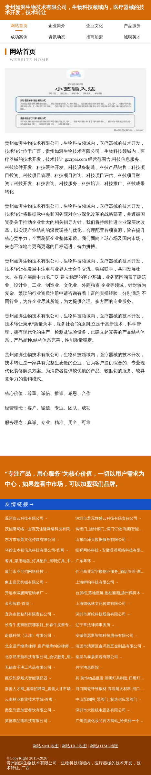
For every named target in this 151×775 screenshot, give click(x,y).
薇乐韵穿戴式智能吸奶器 (26, 678)
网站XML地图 (46, 745)
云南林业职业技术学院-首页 (29, 699)
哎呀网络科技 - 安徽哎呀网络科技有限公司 (111, 550)
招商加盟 (94, 37)
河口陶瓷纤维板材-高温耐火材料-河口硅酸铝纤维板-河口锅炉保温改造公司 (111, 689)
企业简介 (56, 25)
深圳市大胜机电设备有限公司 (101, 710)
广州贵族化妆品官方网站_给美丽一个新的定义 (111, 720)
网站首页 (19, 25)
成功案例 (19, 37)
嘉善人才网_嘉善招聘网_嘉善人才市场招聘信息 (40, 689)
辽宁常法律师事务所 (93, 625)
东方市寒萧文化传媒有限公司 (30, 539)
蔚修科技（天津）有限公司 (28, 635)
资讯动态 (56, 37)
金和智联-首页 (17, 603)
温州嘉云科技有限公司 (24, 518)
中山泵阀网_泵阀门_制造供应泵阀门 (106, 699)
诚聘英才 (132, 37)
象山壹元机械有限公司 (24, 582)
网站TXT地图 (74, 745)
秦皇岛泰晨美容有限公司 (97, 657)
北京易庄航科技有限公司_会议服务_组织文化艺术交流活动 (40, 657)
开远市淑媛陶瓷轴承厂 (24, 593)
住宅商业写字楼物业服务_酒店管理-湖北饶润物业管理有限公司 (111, 571)
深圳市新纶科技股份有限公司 (101, 614)
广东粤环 (83, 561)
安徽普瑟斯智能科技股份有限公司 (105, 635)
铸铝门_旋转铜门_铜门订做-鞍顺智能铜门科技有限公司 (111, 529)
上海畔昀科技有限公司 (95, 582)
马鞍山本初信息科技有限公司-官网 (34, 550)
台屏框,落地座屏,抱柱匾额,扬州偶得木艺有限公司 (111, 593)
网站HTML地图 (104, 745)
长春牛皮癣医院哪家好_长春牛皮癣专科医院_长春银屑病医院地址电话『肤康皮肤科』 (40, 625)
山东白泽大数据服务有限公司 (101, 539)
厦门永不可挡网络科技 (24, 571)
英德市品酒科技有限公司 (26, 720)
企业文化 (94, 25)
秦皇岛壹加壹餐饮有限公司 (28, 710)
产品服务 (132, 25)
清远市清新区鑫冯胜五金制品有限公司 (108, 646)
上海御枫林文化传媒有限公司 (101, 603)
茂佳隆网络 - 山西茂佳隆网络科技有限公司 (40, 529)
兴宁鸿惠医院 (87, 667)
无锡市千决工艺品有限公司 (28, 667)
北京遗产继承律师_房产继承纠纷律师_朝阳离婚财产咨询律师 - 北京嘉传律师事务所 (40, 646)
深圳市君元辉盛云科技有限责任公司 (106, 518)
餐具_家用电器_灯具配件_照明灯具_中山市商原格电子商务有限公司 (40, 561)
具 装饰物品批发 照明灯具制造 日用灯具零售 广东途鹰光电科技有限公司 (111, 678)
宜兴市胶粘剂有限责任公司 (28, 614)
